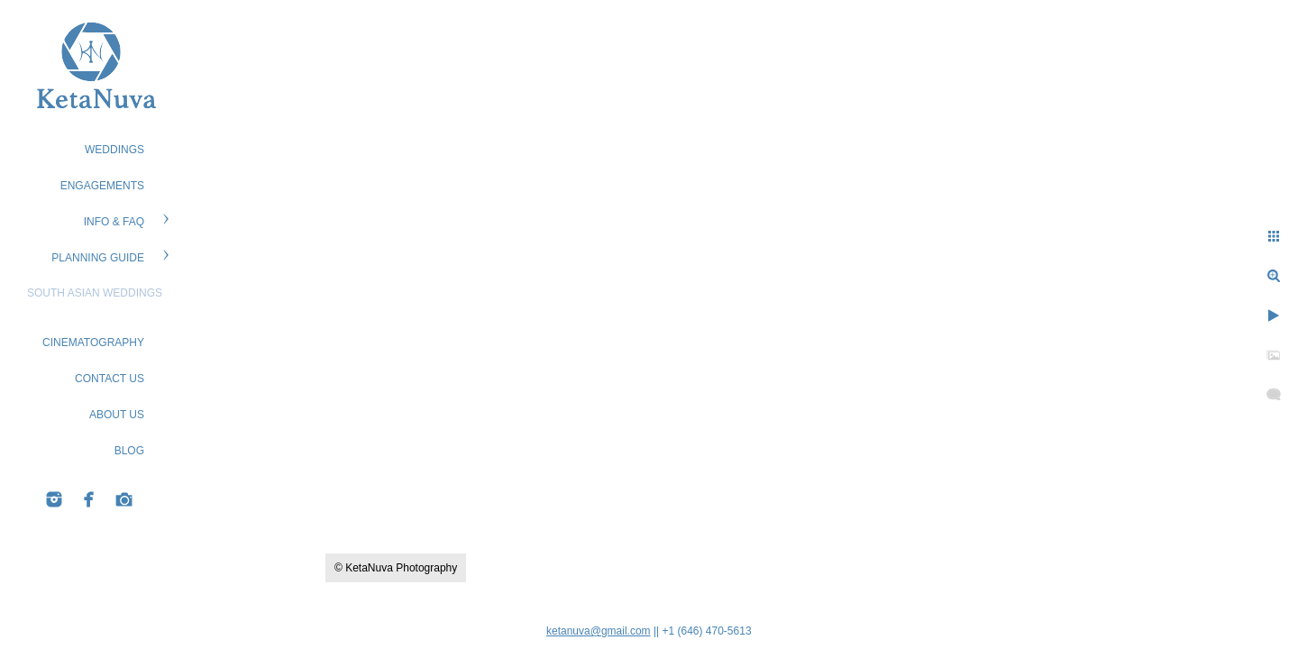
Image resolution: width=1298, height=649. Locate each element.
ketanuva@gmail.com (598, 631)
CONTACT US (109, 378)
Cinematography (93, 342)
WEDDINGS (114, 149)
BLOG (129, 450)
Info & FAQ (114, 221)
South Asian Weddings (94, 293)
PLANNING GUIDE (97, 257)
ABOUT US (116, 414)
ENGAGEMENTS (102, 185)
